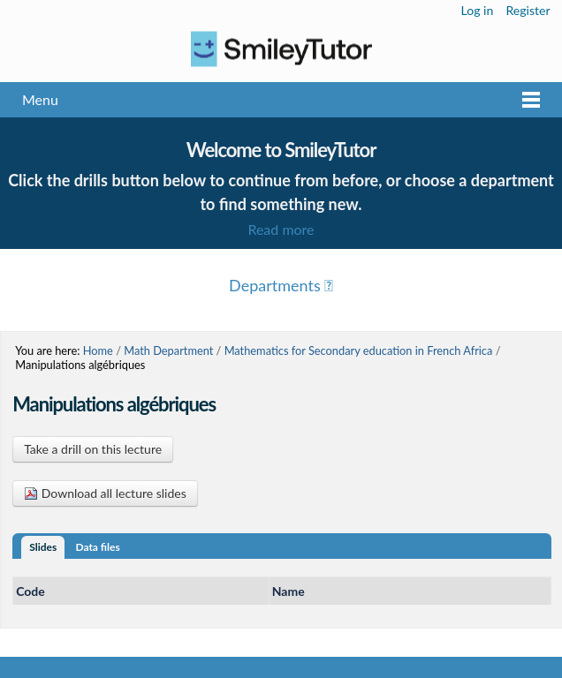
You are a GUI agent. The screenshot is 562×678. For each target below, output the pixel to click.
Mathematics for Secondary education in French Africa (358, 350)
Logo (281, 49)
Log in (477, 10)
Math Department (168, 350)
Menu (40, 99)
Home (98, 350)
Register (527, 10)
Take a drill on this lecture (93, 448)
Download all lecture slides (105, 493)
